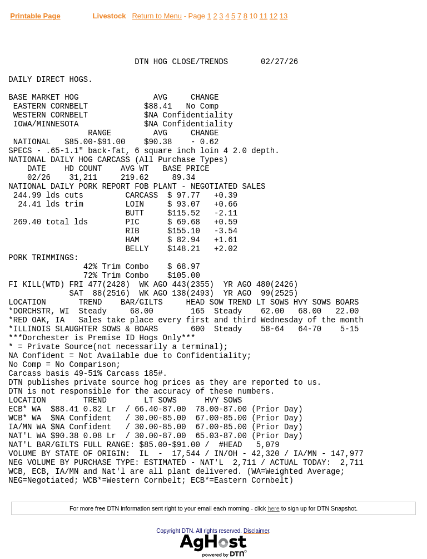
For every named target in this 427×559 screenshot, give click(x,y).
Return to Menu (157, 16)
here (273, 508)
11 (263, 16)
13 (283, 16)
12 (273, 16)
